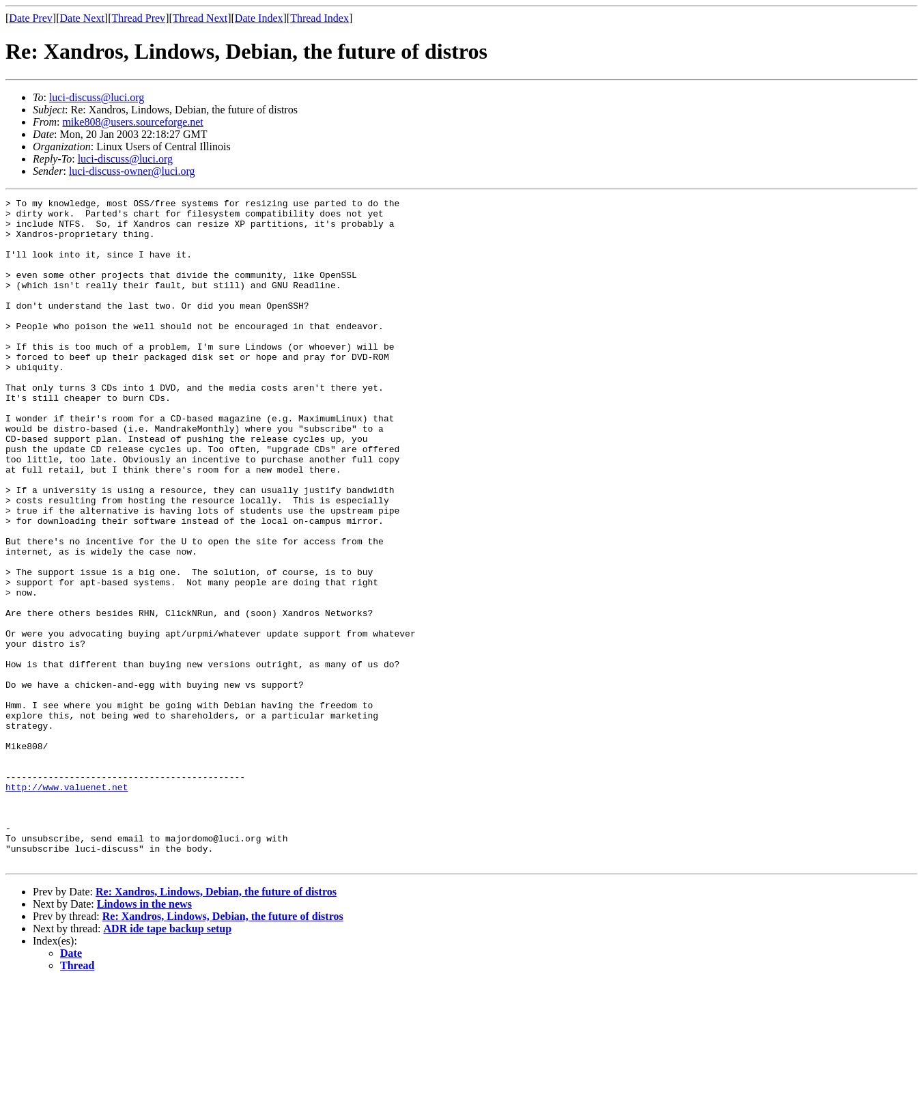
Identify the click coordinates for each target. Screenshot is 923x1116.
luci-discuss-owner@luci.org (132, 171)
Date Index (259, 18)
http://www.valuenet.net (66, 905)
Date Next (82, 18)
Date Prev (31, 18)
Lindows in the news (144, 1037)
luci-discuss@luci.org (96, 97)
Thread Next (200, 18)
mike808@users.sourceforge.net (132, 122)
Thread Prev (138, 18)
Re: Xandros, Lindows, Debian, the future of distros (216, 1025)
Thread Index (319, 18)
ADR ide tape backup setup (168, 1062)
